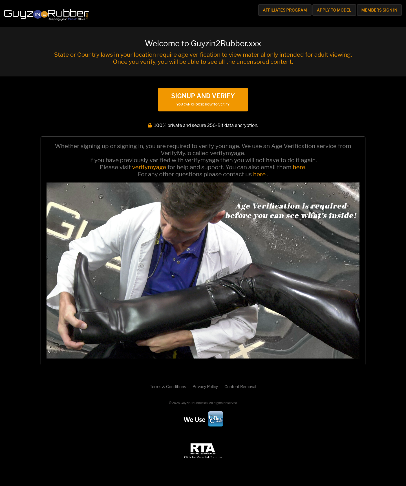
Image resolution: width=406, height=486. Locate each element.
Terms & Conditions (168, 386)
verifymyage (149, 167)
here (299, 167)
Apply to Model (334, 10)
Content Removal (240, 386)
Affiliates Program (285, 10)
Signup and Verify (203, 99)
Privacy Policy (205, 386)
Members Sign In (379, 10)
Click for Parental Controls (203, 455)
